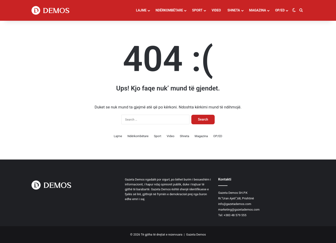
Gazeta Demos (196, 234)
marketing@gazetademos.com (239, 209)
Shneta (234, 10)
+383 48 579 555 (235, 215)
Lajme (141, 10)
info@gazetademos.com (234, 204)
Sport (197, 10)
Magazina (257, 10)
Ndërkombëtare (169, 10)
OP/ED (280, 10)
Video (216, 10)
